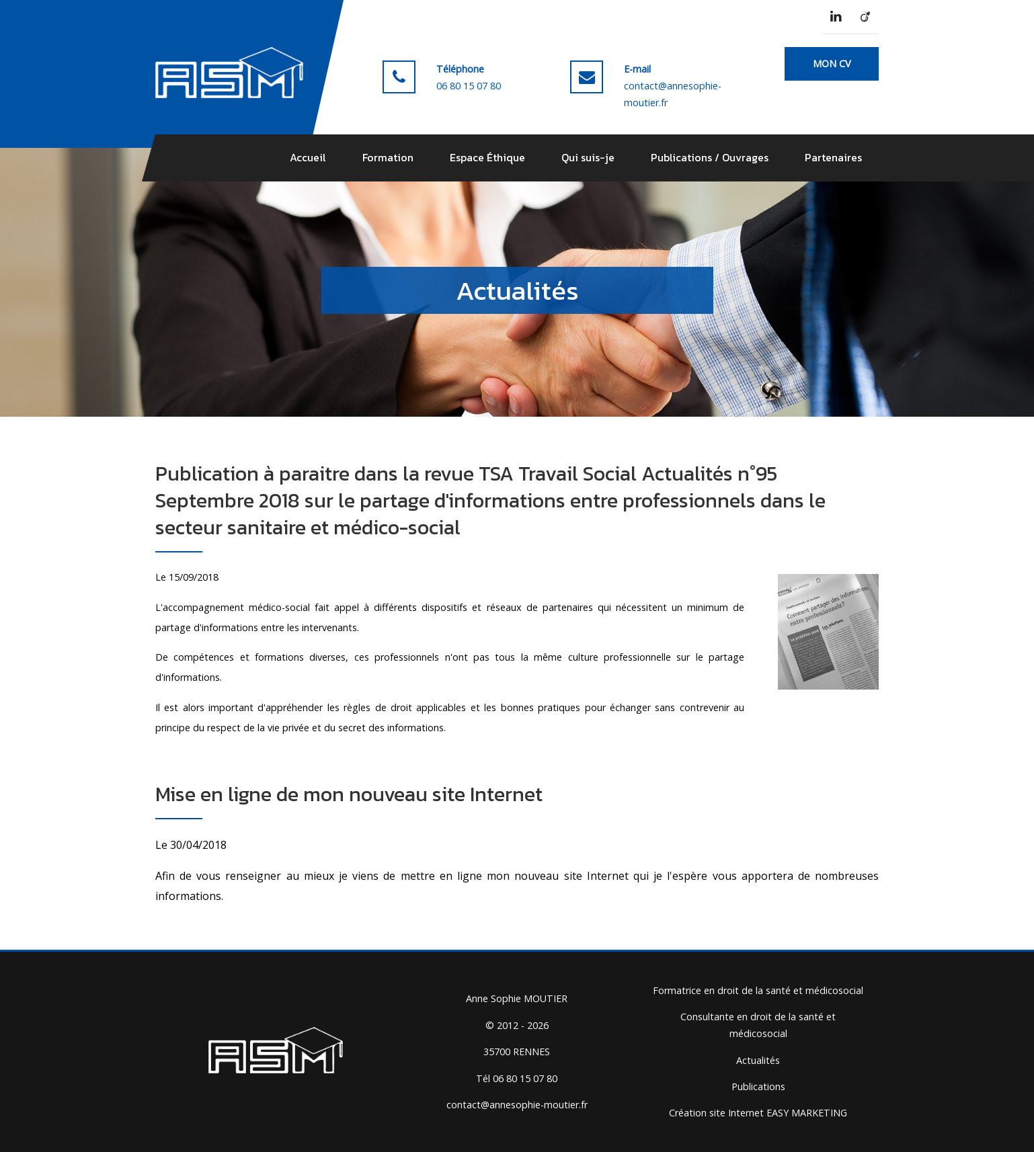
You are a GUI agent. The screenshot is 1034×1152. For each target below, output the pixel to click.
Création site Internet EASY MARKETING (758, 1112)
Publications (758, 1086)
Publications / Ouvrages (709, 157)
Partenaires (833, 157)
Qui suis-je (587, 157)
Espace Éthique (487, 157)
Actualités (758, 1060)
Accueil (308, 157)
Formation (387, 157)
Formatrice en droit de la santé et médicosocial (758, 990)
